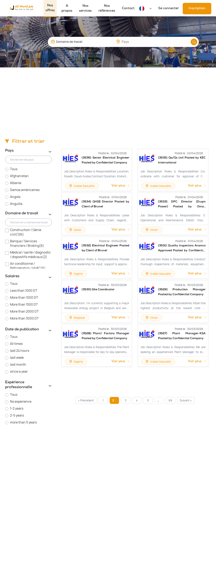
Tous (13, 169)
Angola (15, 197)
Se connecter (168, 8)
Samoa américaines (25, 190)
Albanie (15, 183)
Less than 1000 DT (23, 290)
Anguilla (16, 204)
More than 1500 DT (24, 304)
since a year (19, 371)
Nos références (106, 8)
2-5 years (17, 415)
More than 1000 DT (24, 297)
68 (170, 400)
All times (16, 344)
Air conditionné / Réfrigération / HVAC (28, 265)
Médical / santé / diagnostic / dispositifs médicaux (30, 254)
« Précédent (86, 400)
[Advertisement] (108, 98)
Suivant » (186, 400)
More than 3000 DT (24, 318)
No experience (20, 401)
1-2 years (16, 408)
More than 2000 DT (24, 311)
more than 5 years (23, 422)
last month (18, 364)
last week (17, 357)
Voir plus (120, 186)
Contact (128, 8)
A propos (66, 8)
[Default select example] (149, 8)
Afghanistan (19, 176)
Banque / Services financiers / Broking (27, 243)
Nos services (85, 8)
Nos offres (50, 8)
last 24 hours (19, 351)
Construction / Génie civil (25, 232)
